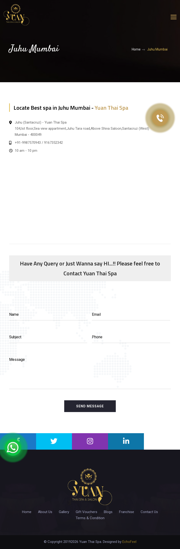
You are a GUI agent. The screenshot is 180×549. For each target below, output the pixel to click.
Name (14, 314)
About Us (45, 512)
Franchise (126, 512)
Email (96, 314)
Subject (15, 337)
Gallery (64, 512)
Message (17, 359)
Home (136, 49)
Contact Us (149, 512)
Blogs (108, 512)
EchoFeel (129, 542)
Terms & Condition (90, 518)
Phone (97, 337)
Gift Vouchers (86, 512)
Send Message (90, 406)
